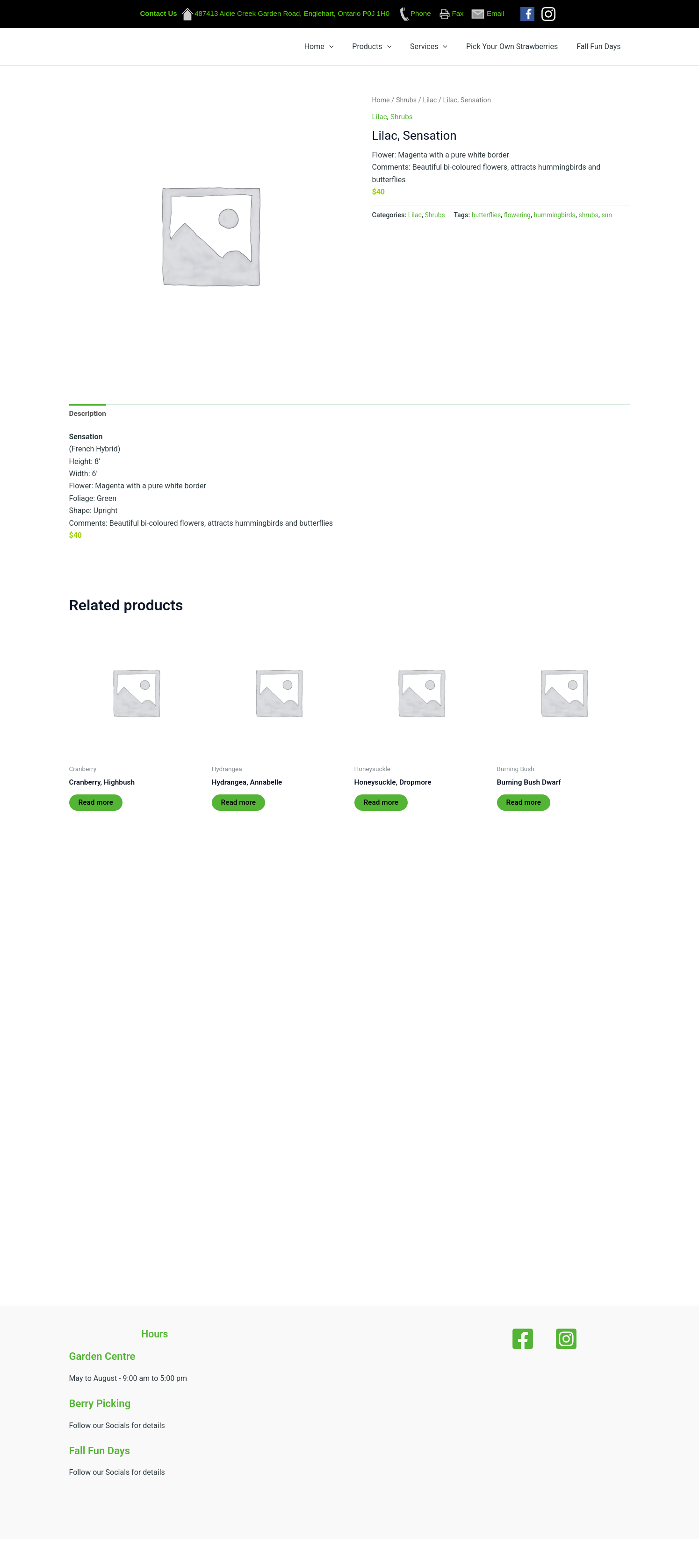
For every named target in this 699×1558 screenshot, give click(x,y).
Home (381, 104)
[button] (396, 48)
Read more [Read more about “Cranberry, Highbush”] (97, 807)
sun (612, 219)
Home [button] (386, 48)
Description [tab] (88, 417)
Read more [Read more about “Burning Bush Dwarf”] (524, 807)
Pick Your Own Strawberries (534, 48)
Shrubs (407, 104)
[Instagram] (558, 1339)
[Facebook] (529, 1339)
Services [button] (466, 48)
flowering (520, 219)
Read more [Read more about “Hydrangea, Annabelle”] (239, 807)
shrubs (594, 219)
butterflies (488, 219)
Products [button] (424, 48)
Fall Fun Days (606, 48)
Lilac (432, 104)
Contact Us (158, 13)
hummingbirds (559, 219)
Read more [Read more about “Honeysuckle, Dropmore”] (382, 807)
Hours (155, 1334)
